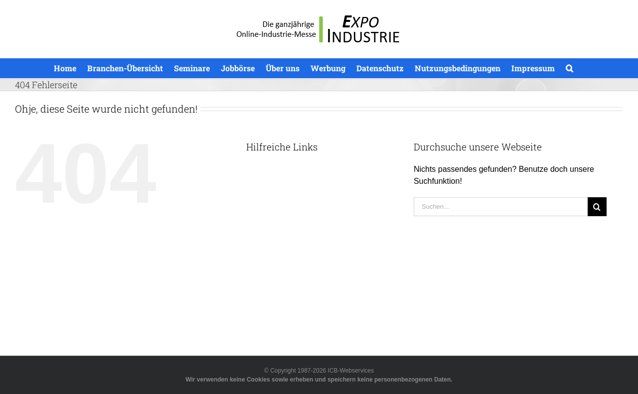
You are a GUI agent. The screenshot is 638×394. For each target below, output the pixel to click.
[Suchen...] (501, 206)
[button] (569, 68)
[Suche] (597, 206)
